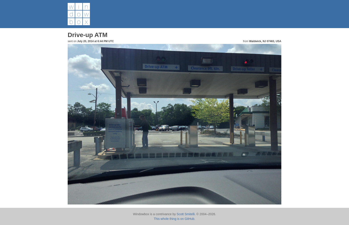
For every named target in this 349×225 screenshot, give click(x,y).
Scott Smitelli (186, 214)
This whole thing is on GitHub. (174, 219)
